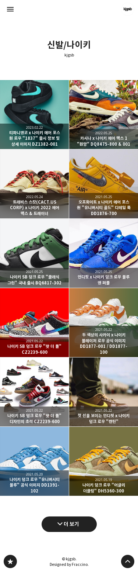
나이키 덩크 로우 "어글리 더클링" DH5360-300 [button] (103, 461)
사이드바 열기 (10, 9)
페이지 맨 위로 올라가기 (128, 561)
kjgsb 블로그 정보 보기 (128, 9)
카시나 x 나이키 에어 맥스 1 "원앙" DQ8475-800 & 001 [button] (103, 114)
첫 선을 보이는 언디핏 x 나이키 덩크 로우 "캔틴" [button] (103, 391)
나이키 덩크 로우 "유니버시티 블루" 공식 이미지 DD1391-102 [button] (34, 461)
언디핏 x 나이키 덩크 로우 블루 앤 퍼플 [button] (103, 253)
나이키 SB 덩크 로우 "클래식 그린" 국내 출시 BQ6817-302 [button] (34, 253)
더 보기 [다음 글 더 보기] (71, 524)
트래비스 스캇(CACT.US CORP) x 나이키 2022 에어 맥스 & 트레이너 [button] (34, 183)
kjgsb (69, 55)
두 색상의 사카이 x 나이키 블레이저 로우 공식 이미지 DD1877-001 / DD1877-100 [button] (103, 322)
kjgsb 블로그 (10, 561)
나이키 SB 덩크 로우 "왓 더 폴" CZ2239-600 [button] (34, 322)
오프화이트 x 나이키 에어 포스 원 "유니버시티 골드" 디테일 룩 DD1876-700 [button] (103, 183)
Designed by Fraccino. (69, 564)
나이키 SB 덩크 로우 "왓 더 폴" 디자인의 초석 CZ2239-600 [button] (34, 391)
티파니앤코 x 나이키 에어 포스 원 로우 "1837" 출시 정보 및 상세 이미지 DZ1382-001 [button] (34, 114)
